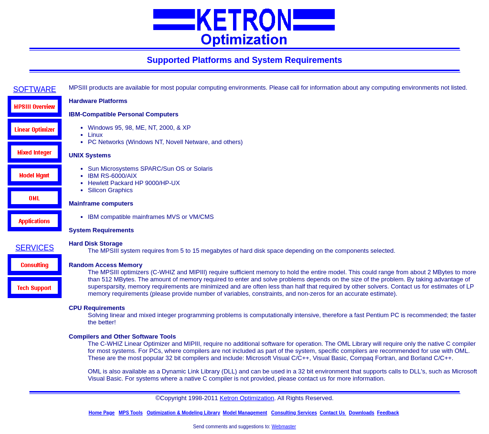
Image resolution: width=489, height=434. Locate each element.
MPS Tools (130, 412)
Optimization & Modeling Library (183, 412)
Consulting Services (294, 412)
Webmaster (284, 426)
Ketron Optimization (247, 398)
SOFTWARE (34, 89)
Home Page (102, 412)
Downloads (361, 412)
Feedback (388, 412)
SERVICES (34, 248)
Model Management (245, 412)
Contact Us (332, 412)
